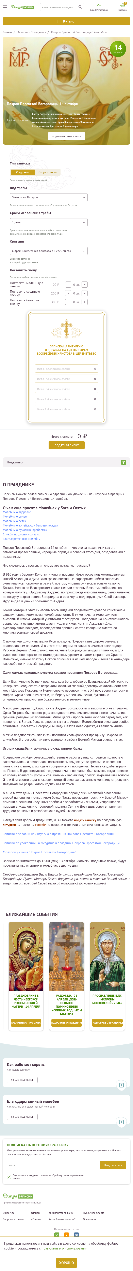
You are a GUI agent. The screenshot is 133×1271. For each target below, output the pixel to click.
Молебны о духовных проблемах (25, 530)
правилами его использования (64, 1248)
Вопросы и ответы (13, 1219)
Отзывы (35, 1213)
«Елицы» (36, 1219)
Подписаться (113, 1165)
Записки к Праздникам (31, 32)
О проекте (9, 1213)
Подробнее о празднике (66, 136)
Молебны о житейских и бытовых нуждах (30, 525)
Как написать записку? (61, 1213)
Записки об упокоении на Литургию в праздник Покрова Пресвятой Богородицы (61, 843)
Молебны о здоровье (17, 512)
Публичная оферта (93, 1213)
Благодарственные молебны (21, 539)
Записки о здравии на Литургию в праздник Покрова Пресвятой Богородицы (58, 834)
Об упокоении (47, 172)
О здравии (23, 172)
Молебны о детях (14, 521)
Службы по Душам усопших (21, 534)
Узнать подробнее (22, 1080)
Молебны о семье (15, 516)
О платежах (89, 1219)
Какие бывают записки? (62, 1219)
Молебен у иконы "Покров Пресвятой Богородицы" (39, 852)
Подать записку (66, 445)
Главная (8, 32)
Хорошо (66, 1262)
